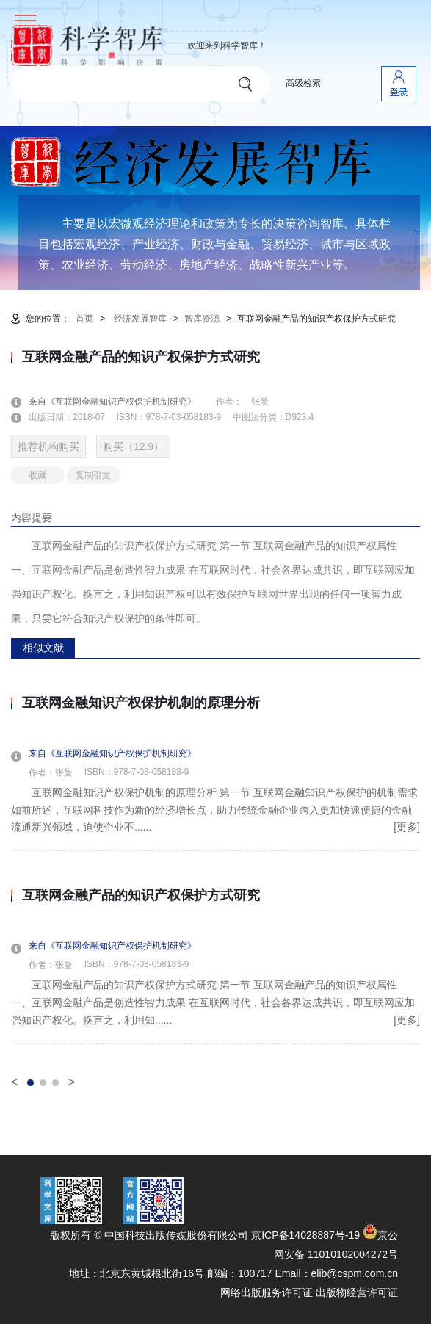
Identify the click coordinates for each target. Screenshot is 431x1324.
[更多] (407, 827)
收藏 (37, 475)
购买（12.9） (133, 446)
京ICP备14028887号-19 (305, 1235)
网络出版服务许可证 (266, 1292)
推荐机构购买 (48, 446)
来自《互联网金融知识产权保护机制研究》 (121, 402)
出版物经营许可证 (357, 1292)
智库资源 (202, 319)
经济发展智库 (140, 319)
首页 (84, 319)
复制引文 (93, 475)
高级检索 (303, 83)
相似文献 (43, 648)
